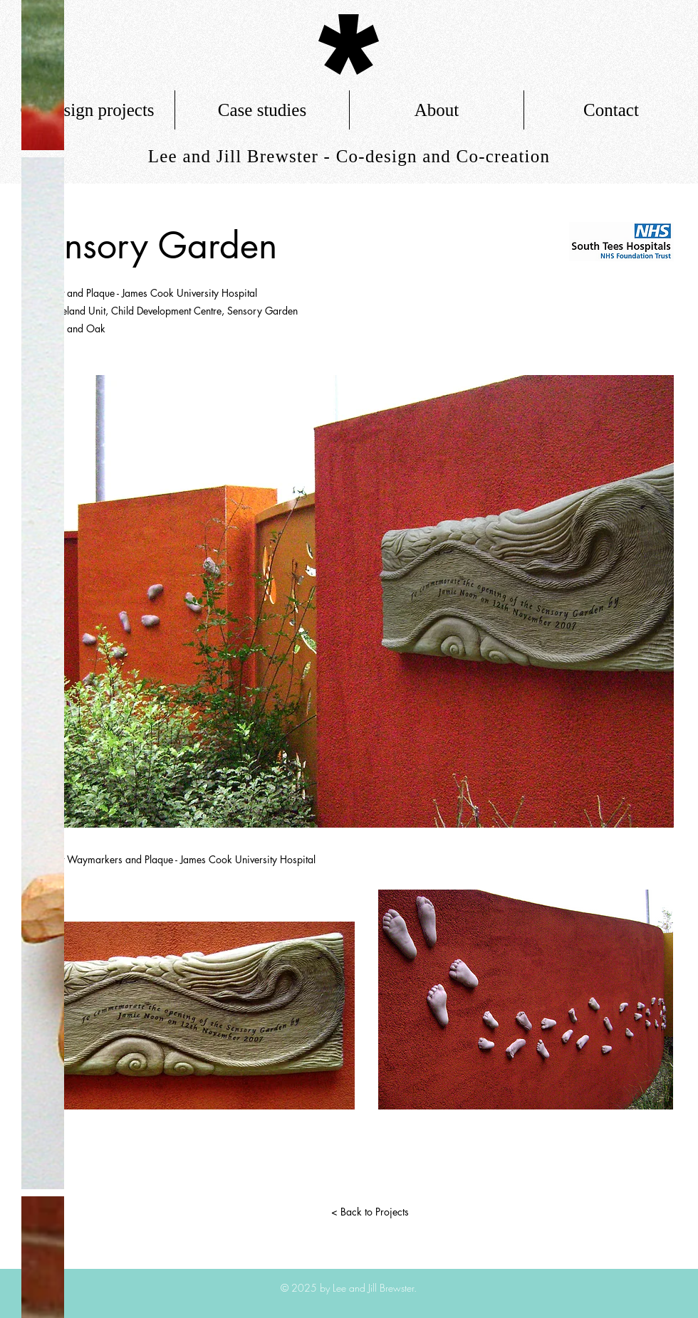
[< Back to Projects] (369, 1212)
